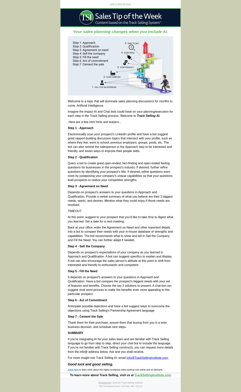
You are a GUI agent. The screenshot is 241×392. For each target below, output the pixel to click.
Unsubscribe (104, 382)
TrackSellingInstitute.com (153, 375)
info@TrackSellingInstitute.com (147, 357)
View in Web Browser (120, 4)
